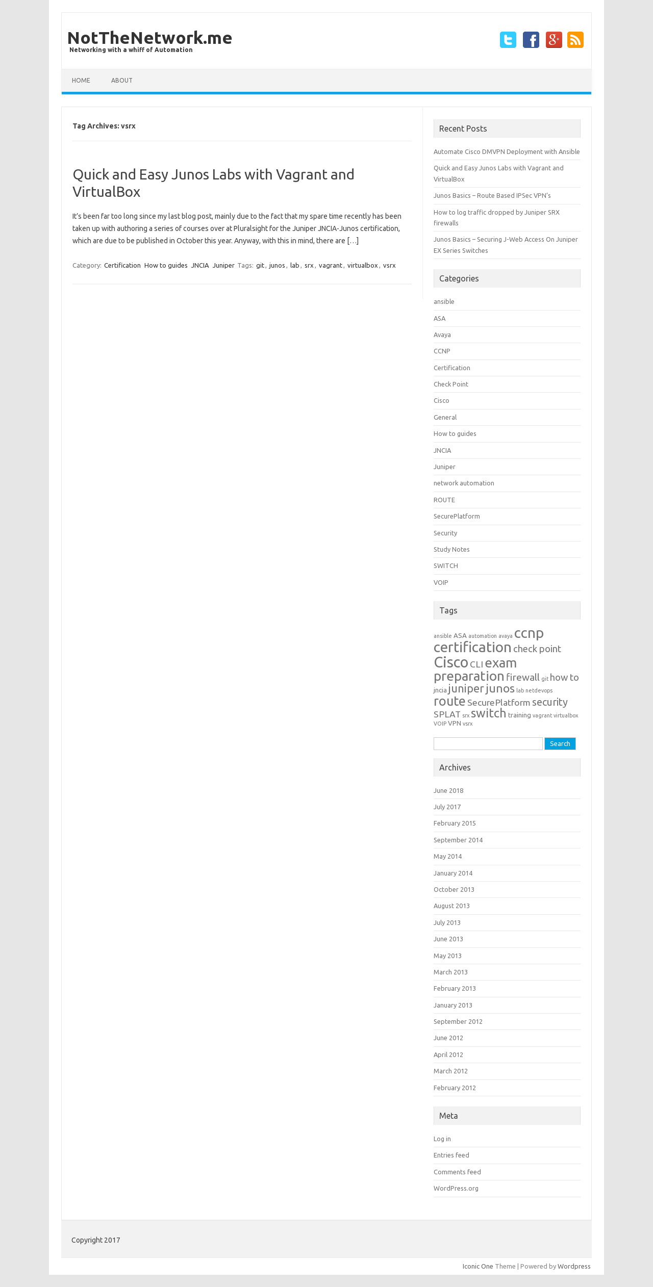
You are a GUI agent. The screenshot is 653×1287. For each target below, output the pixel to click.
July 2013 (447, 922)
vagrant (330, 265)
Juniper (224, 265)
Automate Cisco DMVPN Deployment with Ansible (507, 151)
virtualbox (362, 265)
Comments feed (457, 1171)
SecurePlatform (457, 516)
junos (277, 265)
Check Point (451, 384)
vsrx (389, 265)
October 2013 (454, 889)
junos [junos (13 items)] (500, 688)
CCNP (442, 350)
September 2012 (458, 1021)
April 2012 (448, 1054)
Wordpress (574, 1266)
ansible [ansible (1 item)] (443, 636)
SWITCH (446, 565)
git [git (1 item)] (544, 679)
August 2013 (452, 905)
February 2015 (455, 823)
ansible (444, 301)
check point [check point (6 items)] (537, 649)
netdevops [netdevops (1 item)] (538, 690)
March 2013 (451, 971)
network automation (464, 482)
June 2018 (448, 790)
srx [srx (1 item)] (465, 715)
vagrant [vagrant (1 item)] (542, 715)
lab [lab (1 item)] (520, 690)
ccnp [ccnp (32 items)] (529, 632)
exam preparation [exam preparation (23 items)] (475, 669)
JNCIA (200, 265)
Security (445, 532)
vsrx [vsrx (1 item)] (467, 723)
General (445, 417)
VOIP (441, 582)
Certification (122, 265)
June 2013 (448, 938)
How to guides (166, 265)
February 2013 (455, 988)
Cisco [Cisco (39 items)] (451, 662)
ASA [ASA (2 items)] (460, 635)
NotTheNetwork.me (150, 37)
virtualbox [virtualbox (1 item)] (566, 715)
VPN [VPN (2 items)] (454, 723)
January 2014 (453, 873)
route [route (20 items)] (450, 700)
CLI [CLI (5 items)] (476, 664)
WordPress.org (456, 1188)
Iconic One (478, 1266)
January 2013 (453, 1005)
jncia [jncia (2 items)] (440, 690)
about (122, 80)
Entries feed (451, 1155)
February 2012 (455, 1087)
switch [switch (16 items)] (489, 713)
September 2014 (458, 839)
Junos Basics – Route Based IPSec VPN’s (492, 195)
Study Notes (452, 549)
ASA (439, 318)
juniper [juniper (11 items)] (466, 688)
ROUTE (444, 499)
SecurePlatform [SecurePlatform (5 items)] (499, 702)
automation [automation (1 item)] (482, 636)
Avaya (442, 334)
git (260, 265)
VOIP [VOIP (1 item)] (440, 723)
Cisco (441, 400)
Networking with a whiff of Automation (131, 49)
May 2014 (448, 856)
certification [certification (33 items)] (473, 647)
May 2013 (448, 955)
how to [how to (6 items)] (564, 677)
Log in (442, 1138)
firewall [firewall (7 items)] (523, 677)
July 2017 (447, 806)
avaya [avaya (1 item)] (505, 636)
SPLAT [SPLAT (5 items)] (447, 714)
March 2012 (451, 1070)
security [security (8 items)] (550, 702)
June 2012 (448, 1037)
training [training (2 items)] (519, 715)
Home (81, 80)
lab (294, 265)
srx (309, 265)
